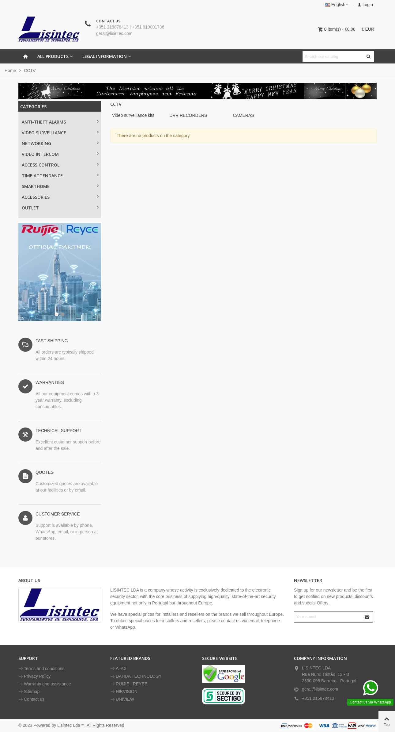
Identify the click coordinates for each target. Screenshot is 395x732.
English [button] (337, 4)
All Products (53, 56)
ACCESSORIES (36, 197)
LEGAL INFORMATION (104, 56)
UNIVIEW (122, 699)
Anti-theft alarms (44, 122)
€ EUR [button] (368, 29)
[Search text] (333, 56)
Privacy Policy (34, 676)
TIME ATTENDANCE (42, 175)
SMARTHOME (36, 186)
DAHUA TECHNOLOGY (136, 676)
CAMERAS (243, 115)
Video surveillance (44, 133)
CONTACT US (108, 21)
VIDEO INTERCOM (40, 154)
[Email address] (328, 616)
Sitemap (29, 691)
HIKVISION (123, 691)
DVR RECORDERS (188, 115)
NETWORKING (36, 143)
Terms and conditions (41, 668)
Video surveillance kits (133, 115)
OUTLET (30, 208)
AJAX (118, 668)
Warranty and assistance (44, 684)
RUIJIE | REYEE (128, 684)
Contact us (31, 699)
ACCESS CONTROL (40, 165)
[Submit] (367, 616)
